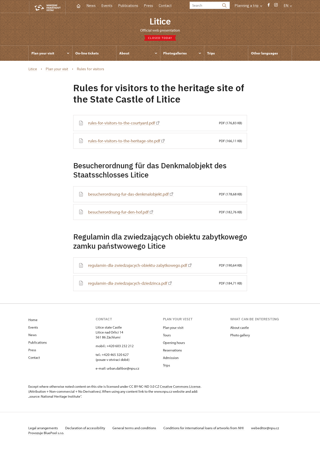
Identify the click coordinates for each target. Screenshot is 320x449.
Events (106, 5)
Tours (167, 335)
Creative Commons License (180, 387)
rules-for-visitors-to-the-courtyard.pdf (124, 124)
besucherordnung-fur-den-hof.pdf (120, 212)
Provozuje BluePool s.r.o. (46, 433)
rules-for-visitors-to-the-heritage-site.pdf (126, 141)
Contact (165, 5)
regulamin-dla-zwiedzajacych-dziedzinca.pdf (130, 283)
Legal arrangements (43, 428)
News (91, 5)
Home (33, 320)
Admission (171, 358)
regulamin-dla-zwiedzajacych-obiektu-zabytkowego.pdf (140, 266)
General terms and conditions (136, 428)
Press (148, 5)
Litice (160, 22)
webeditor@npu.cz (269, 428)
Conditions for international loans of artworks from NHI (206, 428)
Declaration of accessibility (86, 428)
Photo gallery (240, 335)
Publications (128, 5)
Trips (166, 365)
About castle (239, 328)
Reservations (172, 350)
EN (288, 5)
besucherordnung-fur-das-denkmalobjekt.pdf (130, 195)
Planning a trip (248, 5)
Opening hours (174, 343)
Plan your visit (173, 328)
